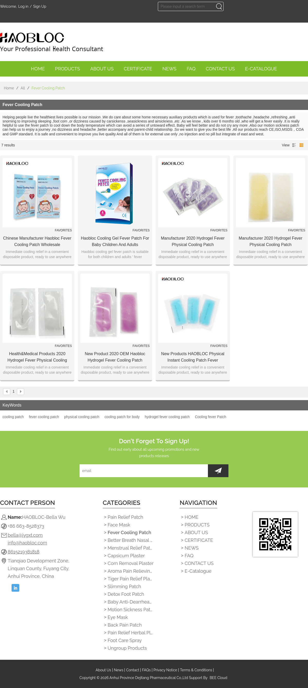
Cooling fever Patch (210, 417)
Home (9, 88)
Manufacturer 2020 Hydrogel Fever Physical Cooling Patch (193, 241)
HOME (38, 70)
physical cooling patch (81, 417)
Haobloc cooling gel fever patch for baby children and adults (115, 241)
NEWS (169, 70)
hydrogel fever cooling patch (167, 417)
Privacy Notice (165, 670)
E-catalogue (261, 70)
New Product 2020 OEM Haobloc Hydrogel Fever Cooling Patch (115, 357)
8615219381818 (24, 551)
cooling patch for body (122, 417)
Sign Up (39, 6)
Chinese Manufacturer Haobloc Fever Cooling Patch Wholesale (37, 241)
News (118, 670)
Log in (23, 6)
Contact (132, 670)
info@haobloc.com (27, 542)
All (23, 88)
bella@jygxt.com (25, 535)
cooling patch (13, 417)
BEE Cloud (218, 678)
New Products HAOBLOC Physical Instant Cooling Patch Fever (192, 357)
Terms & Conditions (196, 670)
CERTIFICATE (138, 70)
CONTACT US (220, 70)
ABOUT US (102, 70)
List (294, 145)
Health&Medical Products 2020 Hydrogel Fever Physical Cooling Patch (37, 357)
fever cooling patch (44, 417)
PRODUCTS (67, 70)
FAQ (191, 70)
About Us (103, 670)
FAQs (146, 670)
